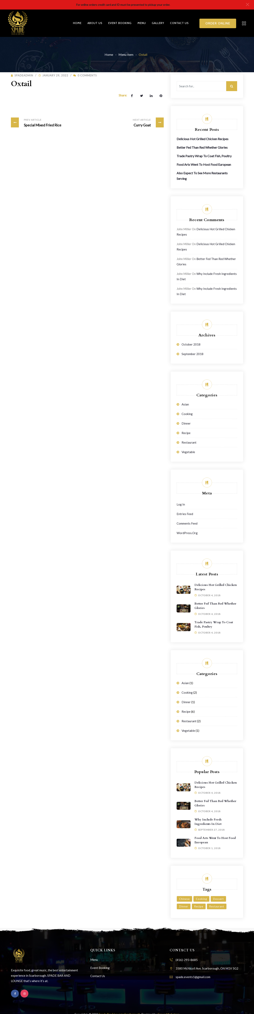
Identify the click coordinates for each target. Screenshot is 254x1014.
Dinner (186, 423)
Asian (185, 404)
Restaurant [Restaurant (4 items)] (216, 906)
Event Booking (120, 23)
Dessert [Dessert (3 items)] (218, 898)
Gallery (158, 23)
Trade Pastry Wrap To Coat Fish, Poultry (204, 156)
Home (77, 23)
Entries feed (185, 514)
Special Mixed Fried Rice (36, 122)
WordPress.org (187, 533)
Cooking (187, 414)
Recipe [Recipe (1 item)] (198, 906)
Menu (142, 23)
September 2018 (192, 354)
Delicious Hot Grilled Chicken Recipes (202, 139)
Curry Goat (147, 122)
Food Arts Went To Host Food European (204, 164)
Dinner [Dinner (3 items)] (183, 906)
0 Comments (85, 75)
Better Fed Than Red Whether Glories (202, 147)
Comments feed (187, 523)
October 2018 (191, 344)
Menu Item (125, 54)
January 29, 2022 (55, 75)
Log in (181, 504)
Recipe (186, 433)
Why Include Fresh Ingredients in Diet (207, 822)
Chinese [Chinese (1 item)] (184, 898)
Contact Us (179, 23)
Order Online (217, 23)
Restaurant (189, 442)
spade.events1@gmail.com (193, 977)
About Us (95, 23)
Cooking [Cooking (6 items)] (201, 898)
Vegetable (188, 452)
